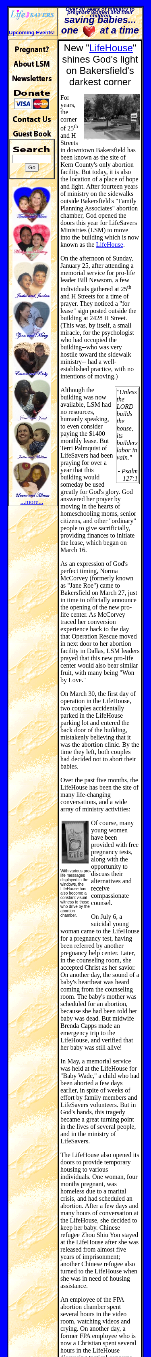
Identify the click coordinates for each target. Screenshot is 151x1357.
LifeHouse (111, 47)
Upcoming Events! (32, 32)
